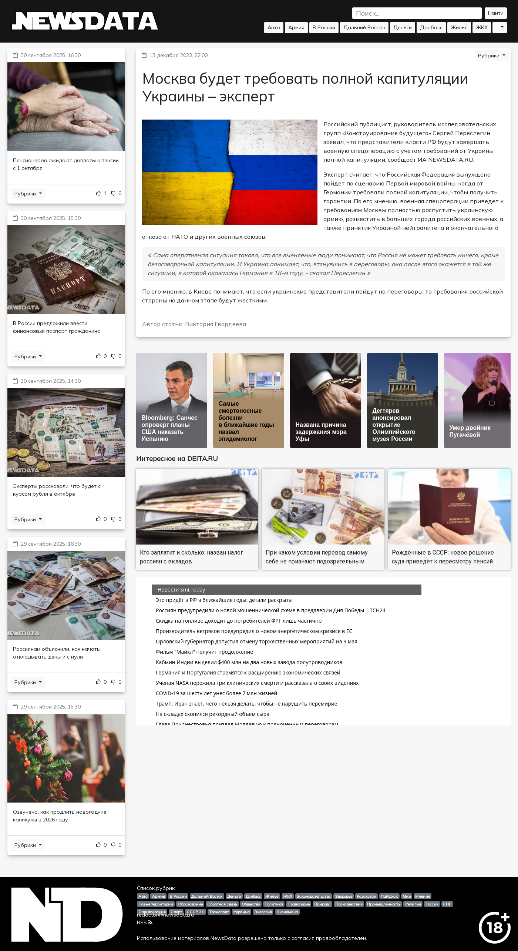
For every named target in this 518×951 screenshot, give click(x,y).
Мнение (422, 896)
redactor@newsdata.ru (165, 914)
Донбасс (431, 27)
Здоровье (343, 896)
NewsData (223, 938)
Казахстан (366, 896)
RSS (144, 922)
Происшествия (349, 904)
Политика (274, 904)
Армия (296, 27)
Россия (432, 904)
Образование (190, 904)
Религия (413, 904)
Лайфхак (389, 896)
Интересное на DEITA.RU (177, 458)
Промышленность (383, 904)
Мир (407, 896)
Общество (251, 904)
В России (324, 27)
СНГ (447, 904)
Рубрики (25, 193)
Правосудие (298, 904)
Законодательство (313, 896)
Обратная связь (222, 904)
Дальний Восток (364, 27)
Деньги (402, 27)
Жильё (459, 27)
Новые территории (155, 904)
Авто (274, 27)
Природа (322, 904)
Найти (496, 13)
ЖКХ (482, 27)
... (497, 27)
